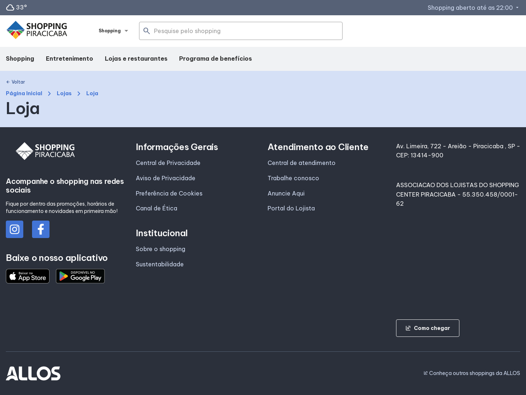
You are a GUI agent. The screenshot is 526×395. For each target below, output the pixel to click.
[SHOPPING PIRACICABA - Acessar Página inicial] (37, 31)
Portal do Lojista (291, 208)
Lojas (64, 93)
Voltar (15, 82)
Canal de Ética (156, 208)
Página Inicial (24, 93)
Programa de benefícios (215, 58)
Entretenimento (69, 58)
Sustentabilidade (160, 264)
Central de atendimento (302, 162)
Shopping (20, 58)
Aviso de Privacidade (165, 178)
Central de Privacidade (168, 162)
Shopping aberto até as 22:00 (474, 7)
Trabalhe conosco (293, 178)
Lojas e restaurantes (136, 58)
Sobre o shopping (160, 249)
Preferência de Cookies (169, 193)
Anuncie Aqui (286, 193)
